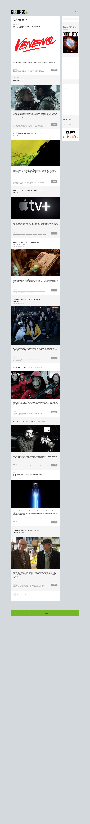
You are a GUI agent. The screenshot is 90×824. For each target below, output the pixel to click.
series (44, 234)
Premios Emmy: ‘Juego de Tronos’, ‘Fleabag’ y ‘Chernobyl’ (26, 79)
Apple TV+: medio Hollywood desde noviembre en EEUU (27, 191)
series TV (37, 71)
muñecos (23, 292)
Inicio (14, 18)
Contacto (65, 11)
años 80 (19, 291)
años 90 (14, 70)
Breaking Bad (18, 182)
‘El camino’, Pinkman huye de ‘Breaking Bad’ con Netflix (27, 134)
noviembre (35, 234)
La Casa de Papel (28, 413)
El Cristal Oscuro (41, 291)
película (18, 183)
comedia (23, 359)
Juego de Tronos (37, 125)
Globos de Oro (42, 585)
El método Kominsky (30, 585)
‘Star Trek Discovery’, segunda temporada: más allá (27, 475)
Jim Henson (19, 292)
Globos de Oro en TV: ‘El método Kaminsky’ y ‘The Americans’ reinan (28, 531)
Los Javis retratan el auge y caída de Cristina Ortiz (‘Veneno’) (27, 27)
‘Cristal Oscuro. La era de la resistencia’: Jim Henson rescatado (26, 243)
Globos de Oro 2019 (17, 586)
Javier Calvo (20, 71)
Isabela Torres (36, 70)
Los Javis (32, 71)
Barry (19, 125)
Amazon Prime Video (17, 359)
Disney (27, 234)
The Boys (21, 360)
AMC (14, 182)
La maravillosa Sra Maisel (38, 586)
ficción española (16, 413)
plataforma (40, 234)
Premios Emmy (27, 126)
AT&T (20, 234)
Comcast (23, 234)
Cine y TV (15, 180)
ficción (31, 70)
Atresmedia (19, 70)
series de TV (41, 126)
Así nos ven (15, 125)
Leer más (54, 69)
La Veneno (28, 71)
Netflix (14, 183)
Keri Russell (29, 586)
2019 (14, 234)
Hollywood (35, 182)
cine (22, 182)
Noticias (40, 11)
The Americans (29, 587)
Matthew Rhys (16, 587)
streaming (15, 235)
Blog (60, 11)
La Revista (47, 11)
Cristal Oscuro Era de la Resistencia (29, 291)
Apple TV (17, 234)
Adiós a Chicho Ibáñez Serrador (23, 421)
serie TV (31, 292)
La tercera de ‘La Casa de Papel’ (22, 367)
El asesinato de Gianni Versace (19, 585)
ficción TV (30, 182)
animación (15, 291)
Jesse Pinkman (41, 182)
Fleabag (31, 125)
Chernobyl (23, 125)
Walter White (29, 183)
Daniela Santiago (25, 70)
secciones (53, 11)
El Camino (26, 182)
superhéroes (16, 360)
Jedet (24, 71)
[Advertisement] (45, 4)
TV (39, 71)
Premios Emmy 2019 (35, 126)
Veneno (42, 71)
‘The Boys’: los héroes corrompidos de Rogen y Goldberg (27, 300)
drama (27, 359)
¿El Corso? (34, 11)
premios (21, 587)
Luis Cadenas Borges (19, 30)
